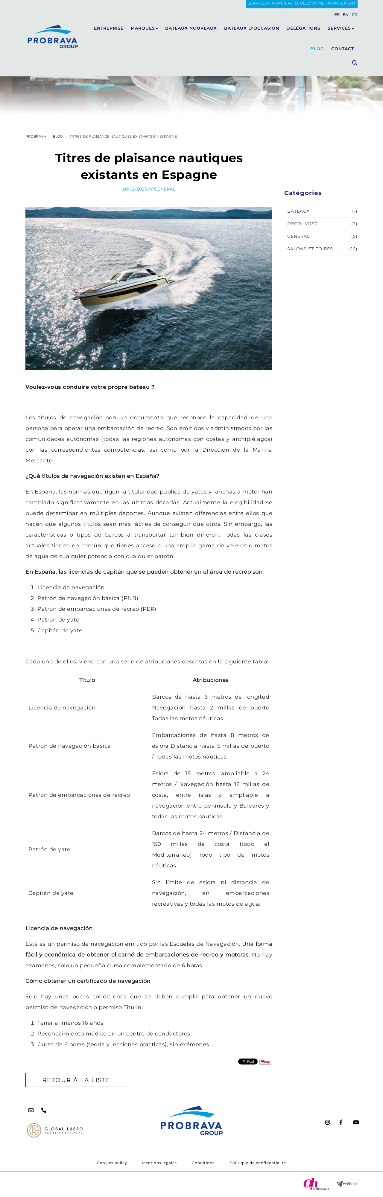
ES (337, 14)
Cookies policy (112, 1163)
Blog (58, 136)
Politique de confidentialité (258, 1163)
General (165, 189)
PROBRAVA (35, 136)
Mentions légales (159, 1163)
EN (346, 14)
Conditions (203, 1163)
